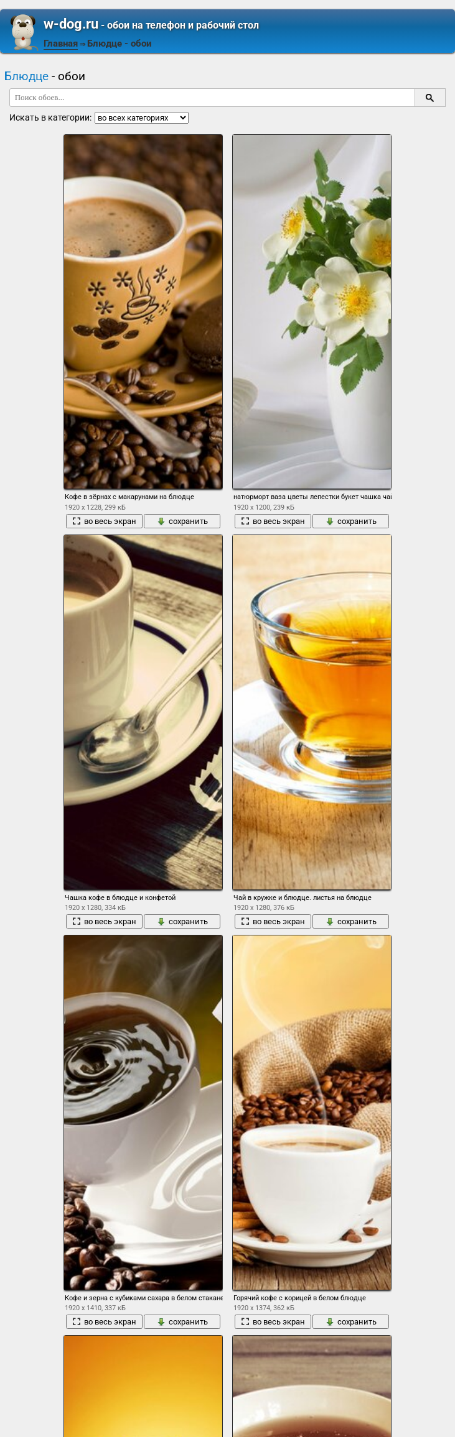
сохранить (182, 521)
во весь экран (104, 521)
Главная (61, 43)
